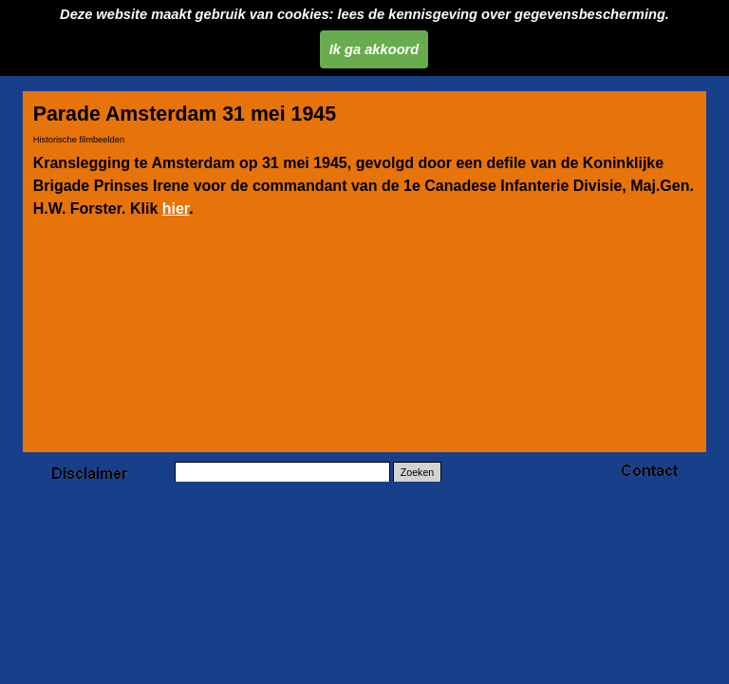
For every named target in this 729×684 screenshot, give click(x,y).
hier (175, 208)
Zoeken (418, 472)
